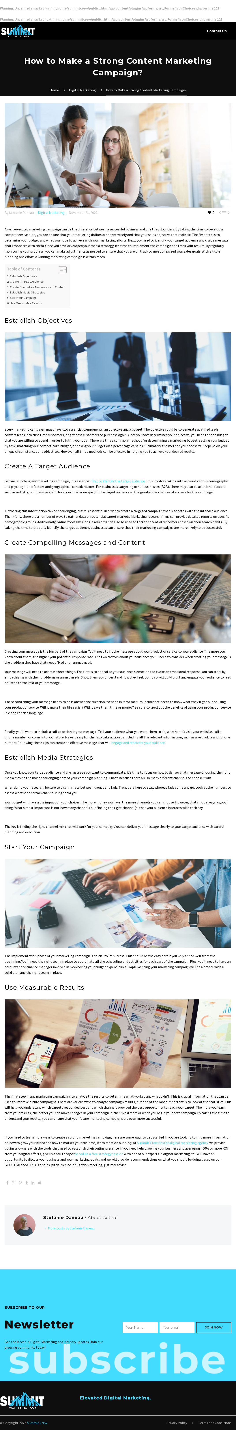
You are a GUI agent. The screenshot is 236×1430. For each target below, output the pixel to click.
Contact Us (217, 31)
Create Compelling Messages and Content (38, 287)
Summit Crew (37, 1422)
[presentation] (156, 1353)
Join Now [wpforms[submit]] (214, 1327)
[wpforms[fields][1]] (177, 1327)
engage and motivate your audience (138, 742)
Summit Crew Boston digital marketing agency (172, 1143)
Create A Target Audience (27, 282)
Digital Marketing (51, 212)
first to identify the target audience (118, 481)
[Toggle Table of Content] (61, 270)
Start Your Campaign (23, 298)
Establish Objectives (23, 276)
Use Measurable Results (26, 303)
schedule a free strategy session (99, 1154)
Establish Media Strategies (27, 292)
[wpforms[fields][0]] (140, 1327)
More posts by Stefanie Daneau (71, 1228)
